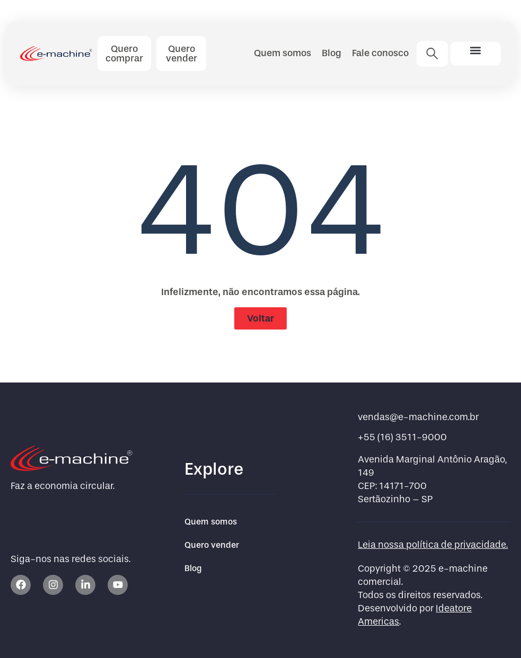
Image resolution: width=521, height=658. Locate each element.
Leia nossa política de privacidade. (433, 544)
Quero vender (211, 545)
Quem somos (282, 53)
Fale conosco (380, 53)
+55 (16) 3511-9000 (402, 437)
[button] (475, 50)
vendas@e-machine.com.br (418, 417)
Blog (331, 53)
